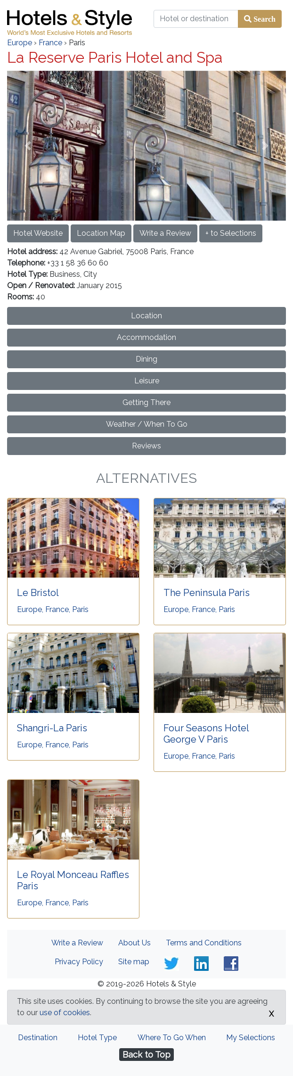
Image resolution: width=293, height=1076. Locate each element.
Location (146, 315)
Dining (146, 359)
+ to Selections (230, 233)
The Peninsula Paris (206, 592)
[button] (28, 146)
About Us (134, 942)
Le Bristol (38, 592)
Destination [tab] (37, 1037)
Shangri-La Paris (52, 728)
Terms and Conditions (204, 942)
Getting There (146, 402)
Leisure (146, 380)
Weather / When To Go (146, 424)
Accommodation (146, 337)
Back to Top (146, 1054)
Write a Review (165, 233)
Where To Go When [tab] (172, 1037)
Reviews (146, 445)
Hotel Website (38, 233)
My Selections (250, 1037)
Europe (19, 42)
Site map (133, 961)
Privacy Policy (79, 961)
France (50, 42)
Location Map (101, 233)
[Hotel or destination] (196, 19)
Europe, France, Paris (53, 609)
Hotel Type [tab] (97, 1037)
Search (264, 19)
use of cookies (65, 1012)
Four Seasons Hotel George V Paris (206, 733)
